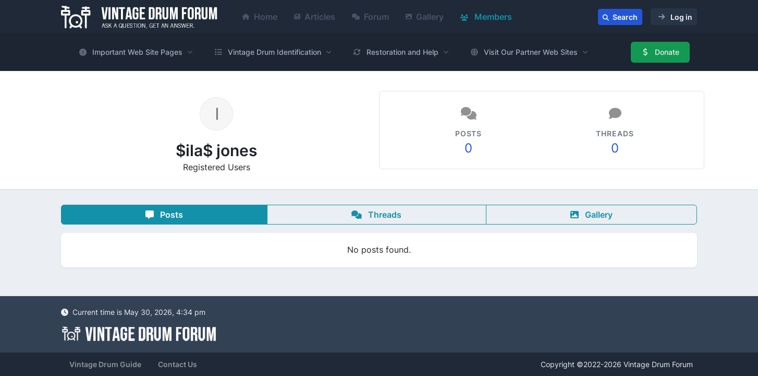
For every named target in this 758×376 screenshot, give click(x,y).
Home (259, 16)
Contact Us (177, 364)
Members (486, 16)
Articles (314, 16)
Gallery (425, 16)
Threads (376, 214)
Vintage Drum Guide (105, 364)
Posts (164, 214)
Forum (370, 16)
